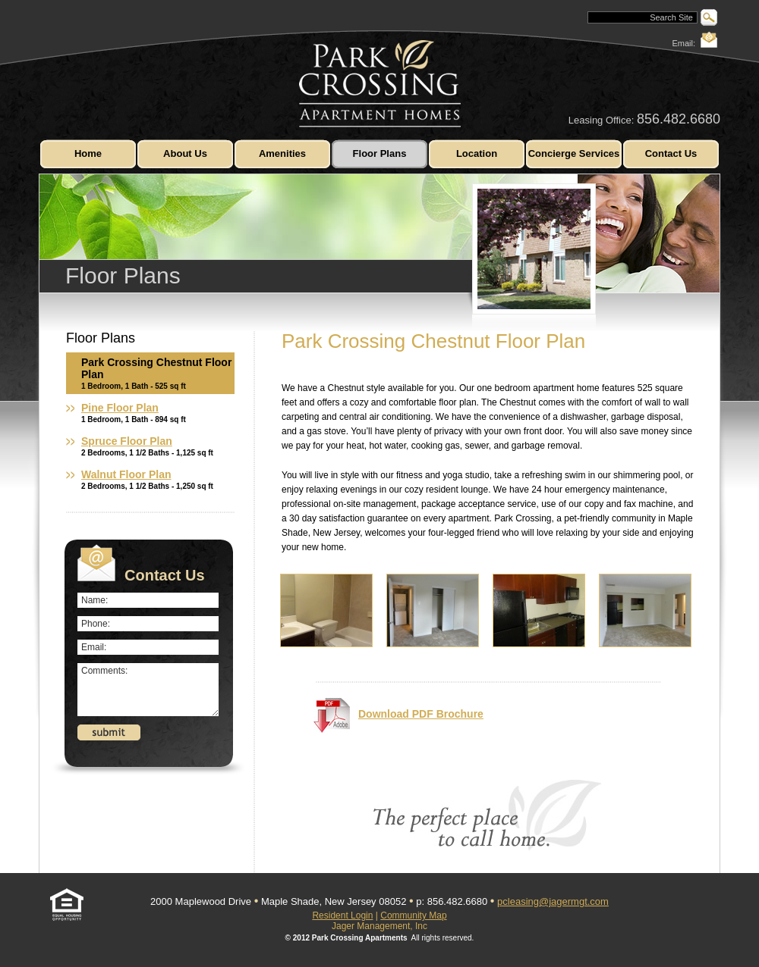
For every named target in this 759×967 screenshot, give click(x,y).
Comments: (148, 689)
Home (88, 153)
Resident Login (342, 915)
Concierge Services (574, 153)
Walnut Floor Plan (126, 474)
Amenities (282, 153)
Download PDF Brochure (398, 715)
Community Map (413, 915)
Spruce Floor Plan (126, 441)
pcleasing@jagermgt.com (553, 901)
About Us (185, 153)
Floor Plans (380, 153)
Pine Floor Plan (120, 408)
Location (476, 153)
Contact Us (671, 153)
